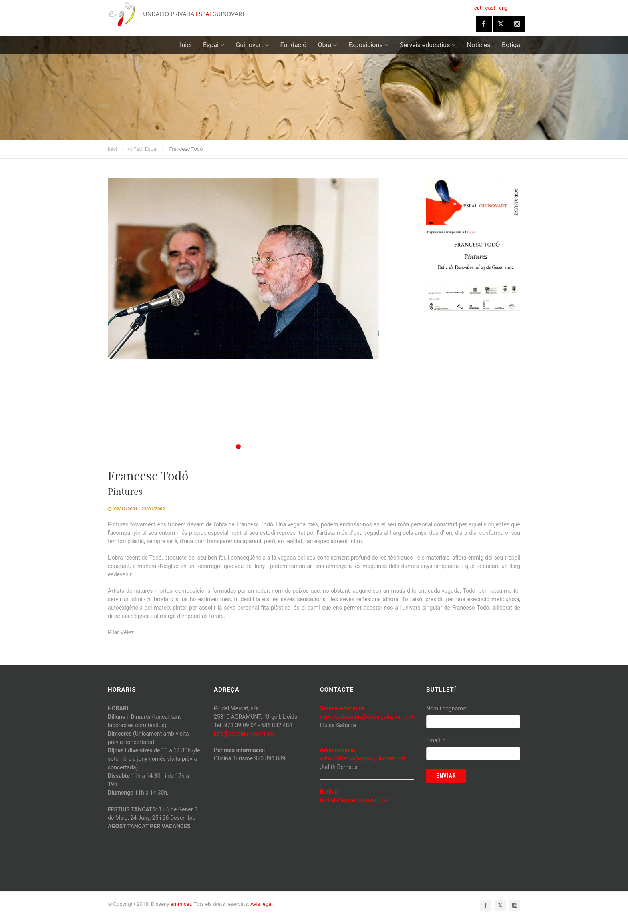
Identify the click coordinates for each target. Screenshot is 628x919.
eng (503, 8)
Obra (327, 45)
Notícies (479, 45)
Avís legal (261, 904)
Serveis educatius (427, 45)
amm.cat (181, 904)
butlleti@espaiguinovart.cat (354, 800)
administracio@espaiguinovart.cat (362, 758)
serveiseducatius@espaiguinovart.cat (366, 717)
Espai (213, 45)
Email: (435, 740)
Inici (185, 45)
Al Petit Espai (142, 149)
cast (490, 8)
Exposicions (368, 45)
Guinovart (252, 45)
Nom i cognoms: (446, 708)
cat (477, 8)
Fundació (293, 45)
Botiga (511, 45)
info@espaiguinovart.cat (244, 733)
